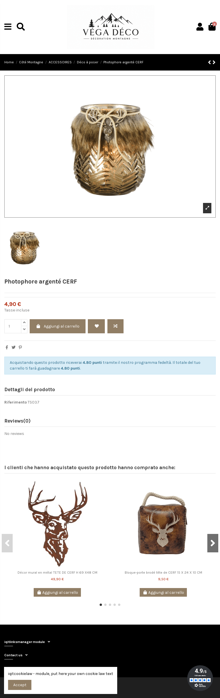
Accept (19, 684)
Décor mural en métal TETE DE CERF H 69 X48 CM (57, 572)
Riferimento (15, 402)
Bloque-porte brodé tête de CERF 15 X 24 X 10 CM (163, 572)
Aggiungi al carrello (57, 326)
